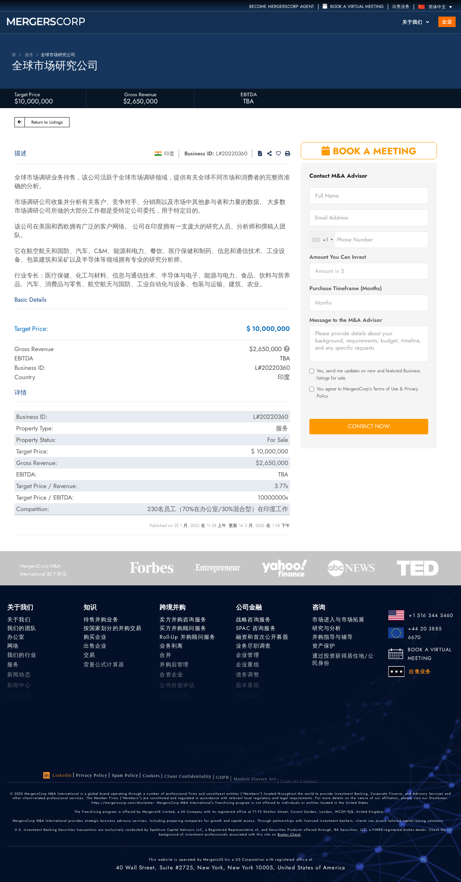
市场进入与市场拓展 (338, 619)
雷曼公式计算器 (104, 669)
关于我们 (415, 22)
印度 (169, 153)
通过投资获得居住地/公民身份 (343, 666)
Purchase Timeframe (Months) (345, 288)
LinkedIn (57, 775)
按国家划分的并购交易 (113, 628)
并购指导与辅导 (332, 638)
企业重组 (247, 669)
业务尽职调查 (253, 647)
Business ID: (199, 154)
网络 (13, 647)
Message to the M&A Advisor (345, 320)
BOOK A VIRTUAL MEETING (430, 654)
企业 (447, 21)
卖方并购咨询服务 (183, 619)
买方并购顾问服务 (183, 628)
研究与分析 (326, 628)
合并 (165, 658)
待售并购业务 (101, 619)
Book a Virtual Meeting (353, 6)
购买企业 (95, 638)
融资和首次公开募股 (262, 638)
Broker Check (289, 835)
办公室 (16, 638)
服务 (13, 669)
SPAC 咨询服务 (256, 628)
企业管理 (247, 658)
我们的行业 (21, 658)
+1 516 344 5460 (431, 615)
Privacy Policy (91, 775)
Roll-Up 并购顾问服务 (187, 638)
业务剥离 (171, 647)
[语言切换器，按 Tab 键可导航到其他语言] (437, 7)
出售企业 (95, 647)
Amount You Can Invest (337, 257)
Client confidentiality (187, 780)
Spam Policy (125, 776)
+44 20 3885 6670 (425, 633)
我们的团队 (21, 628)
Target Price (27, 94)
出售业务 (400, 6)
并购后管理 (174, 669)
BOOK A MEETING (369, 151)
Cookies (151, 778)
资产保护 (324, 647)
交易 (89, 658)
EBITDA (249, 94)
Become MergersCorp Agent (281, 6)
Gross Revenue (140, 94)
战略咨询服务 (253, 619)
